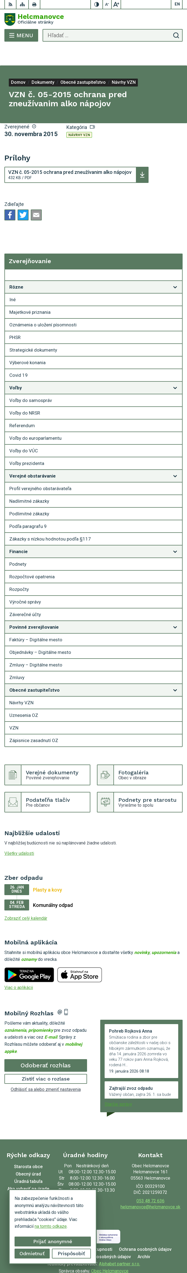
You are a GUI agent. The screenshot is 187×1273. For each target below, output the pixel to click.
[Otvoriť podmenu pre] (175, 267)
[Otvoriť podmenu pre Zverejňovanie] (175, 257)
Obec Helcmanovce (110, 1251)
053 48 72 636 (150, 1181)
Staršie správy (118, 1084)
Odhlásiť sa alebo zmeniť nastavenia (46, 1070)
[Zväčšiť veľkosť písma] (116, 4)
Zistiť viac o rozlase (46, 1059)
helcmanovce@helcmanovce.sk (150, 1187)
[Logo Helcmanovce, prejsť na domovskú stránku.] (93, 19)
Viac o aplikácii (18, 968)
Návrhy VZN (79, 115)
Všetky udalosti (19, 834)
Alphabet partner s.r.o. (119, 1244)
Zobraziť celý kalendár (25, 898)
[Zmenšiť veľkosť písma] (107, 4)
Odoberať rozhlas (46, 1045)
